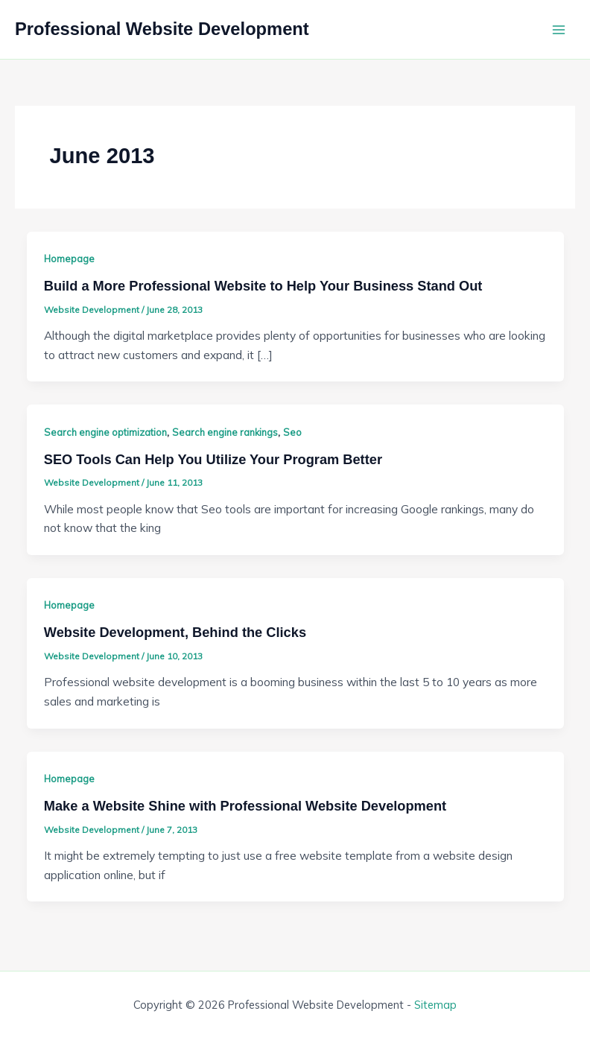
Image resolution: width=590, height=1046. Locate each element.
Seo (292, 432)
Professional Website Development (162, 29)
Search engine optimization (105, 432)
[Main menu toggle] (559, 29)
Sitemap (435, 1005)
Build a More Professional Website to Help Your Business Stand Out (263, 286)
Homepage (69, 258)
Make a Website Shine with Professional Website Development (245, 806)
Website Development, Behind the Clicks (175, 632)
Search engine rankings (225, 432)
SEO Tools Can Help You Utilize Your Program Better (213, 459)
